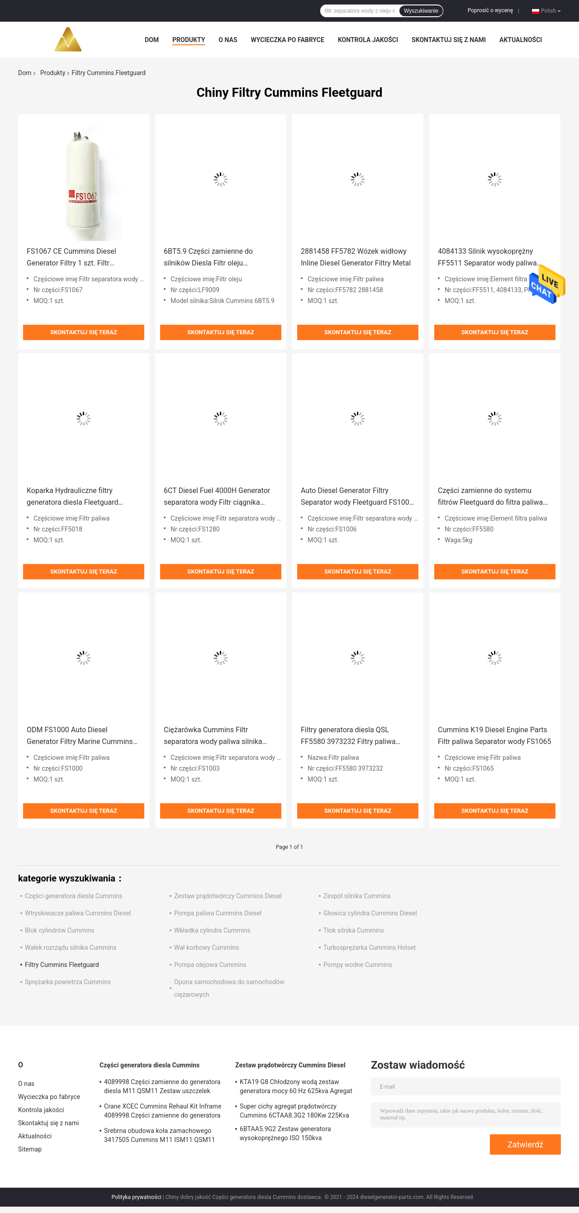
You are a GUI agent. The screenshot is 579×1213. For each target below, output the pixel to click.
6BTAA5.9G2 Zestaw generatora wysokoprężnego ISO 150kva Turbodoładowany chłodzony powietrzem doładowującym (298, 1134)
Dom (152, 39)
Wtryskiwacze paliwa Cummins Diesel (78, 913)
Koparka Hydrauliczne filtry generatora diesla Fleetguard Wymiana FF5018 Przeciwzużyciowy (73, 497)
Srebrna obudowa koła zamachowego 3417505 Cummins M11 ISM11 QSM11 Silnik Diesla (159, 1136)
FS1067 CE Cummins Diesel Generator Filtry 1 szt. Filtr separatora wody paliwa (71, 258)
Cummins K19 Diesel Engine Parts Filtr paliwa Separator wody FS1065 (494, 735)
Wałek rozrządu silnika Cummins (71, 947)
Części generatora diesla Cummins (74, 896)
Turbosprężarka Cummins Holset (369, 947)
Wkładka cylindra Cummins (212, 930)
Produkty (188, 39)
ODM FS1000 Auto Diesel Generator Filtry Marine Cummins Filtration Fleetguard (80, 736)
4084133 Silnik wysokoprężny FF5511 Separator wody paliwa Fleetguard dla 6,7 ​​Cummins (487, 258)
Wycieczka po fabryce (287, 39)
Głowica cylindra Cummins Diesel (370, 913)
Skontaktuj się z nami (449, 39)
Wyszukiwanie (421, 11)
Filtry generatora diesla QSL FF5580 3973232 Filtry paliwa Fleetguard (348, 736)
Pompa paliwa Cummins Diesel (217, 913)
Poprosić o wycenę (490, 10)
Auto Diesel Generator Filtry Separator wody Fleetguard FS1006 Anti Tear (357, 497)
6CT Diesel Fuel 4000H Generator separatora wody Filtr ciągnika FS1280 (217, 497)
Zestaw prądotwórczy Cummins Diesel (228, 896)
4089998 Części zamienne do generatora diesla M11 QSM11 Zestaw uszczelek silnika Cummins (162, 1087)
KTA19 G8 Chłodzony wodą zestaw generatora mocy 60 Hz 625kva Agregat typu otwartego (296, 1087)
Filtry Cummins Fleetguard (62, 964)
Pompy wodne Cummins (357, 964)
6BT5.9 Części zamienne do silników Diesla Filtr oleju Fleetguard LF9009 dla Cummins (216, 258)
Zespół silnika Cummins (357, 896)
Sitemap (30, 1149)
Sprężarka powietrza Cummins (68, 982)
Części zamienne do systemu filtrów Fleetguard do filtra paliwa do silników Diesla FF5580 (490, 497)
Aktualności (520, 39)
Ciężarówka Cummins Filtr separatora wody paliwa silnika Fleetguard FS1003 (213, 736)
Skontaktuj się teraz (83, 332)
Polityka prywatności (136, 1197)
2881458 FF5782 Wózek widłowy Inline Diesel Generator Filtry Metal (356, 257)
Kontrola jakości (368, 39)
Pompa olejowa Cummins (210, 964)
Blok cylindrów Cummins (59, 930)
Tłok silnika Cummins (353, 930)
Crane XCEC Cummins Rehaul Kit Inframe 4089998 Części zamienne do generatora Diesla (162, 1112)
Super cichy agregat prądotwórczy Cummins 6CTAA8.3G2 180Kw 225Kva (294, 1111)
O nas (227, 39)
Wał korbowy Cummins (206, 947)
